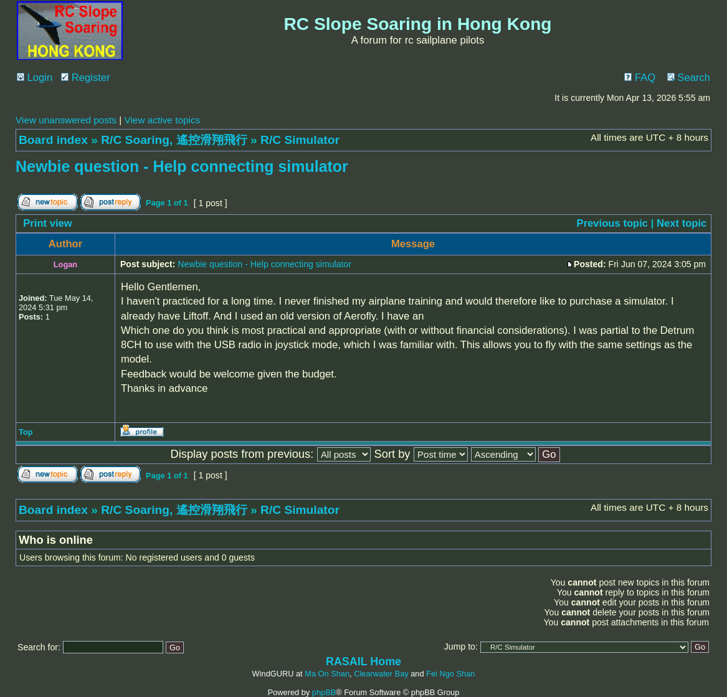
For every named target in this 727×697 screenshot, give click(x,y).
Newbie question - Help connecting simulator (182, 166)
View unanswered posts (66, 120)
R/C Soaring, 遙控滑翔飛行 (174, 139)
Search (688, 77)
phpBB (324, 692)
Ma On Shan (327, 673)
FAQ (639, 77)
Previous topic (613, 223)
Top (26, 432)
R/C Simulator (300, 139)
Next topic (681, 223)
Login (34, 77)
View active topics (162, 120)
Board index (53, 139)
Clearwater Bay (381, 673)
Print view (47, 223)
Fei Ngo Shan (450, 673)
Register (85, 77)
